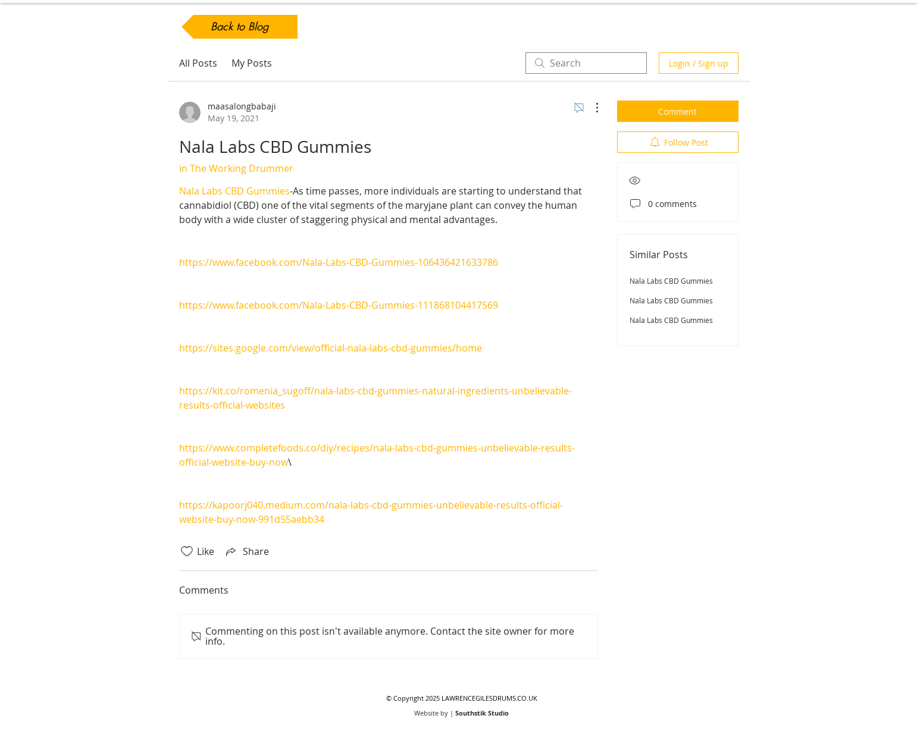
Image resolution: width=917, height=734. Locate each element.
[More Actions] (591, 108)
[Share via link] (246, 551)
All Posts (198, 63)
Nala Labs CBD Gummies (671, 281)
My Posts (251, 63)
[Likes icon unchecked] (187, 551)
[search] (586, 63)
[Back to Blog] (239, 27)
